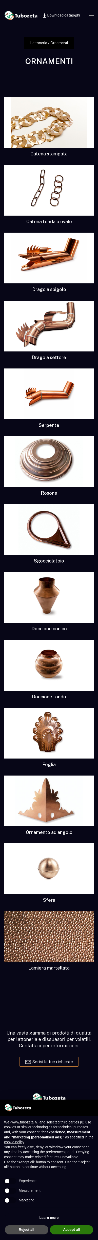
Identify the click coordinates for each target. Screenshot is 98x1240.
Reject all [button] (26, 1230)
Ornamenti (59, 43)
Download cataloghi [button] (61, 15)
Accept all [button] (71, 1230)
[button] (91, 15)
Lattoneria (38, 43)
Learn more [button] (48, 1218)
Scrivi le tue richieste (49, 1062)
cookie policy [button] (14, 1142)
